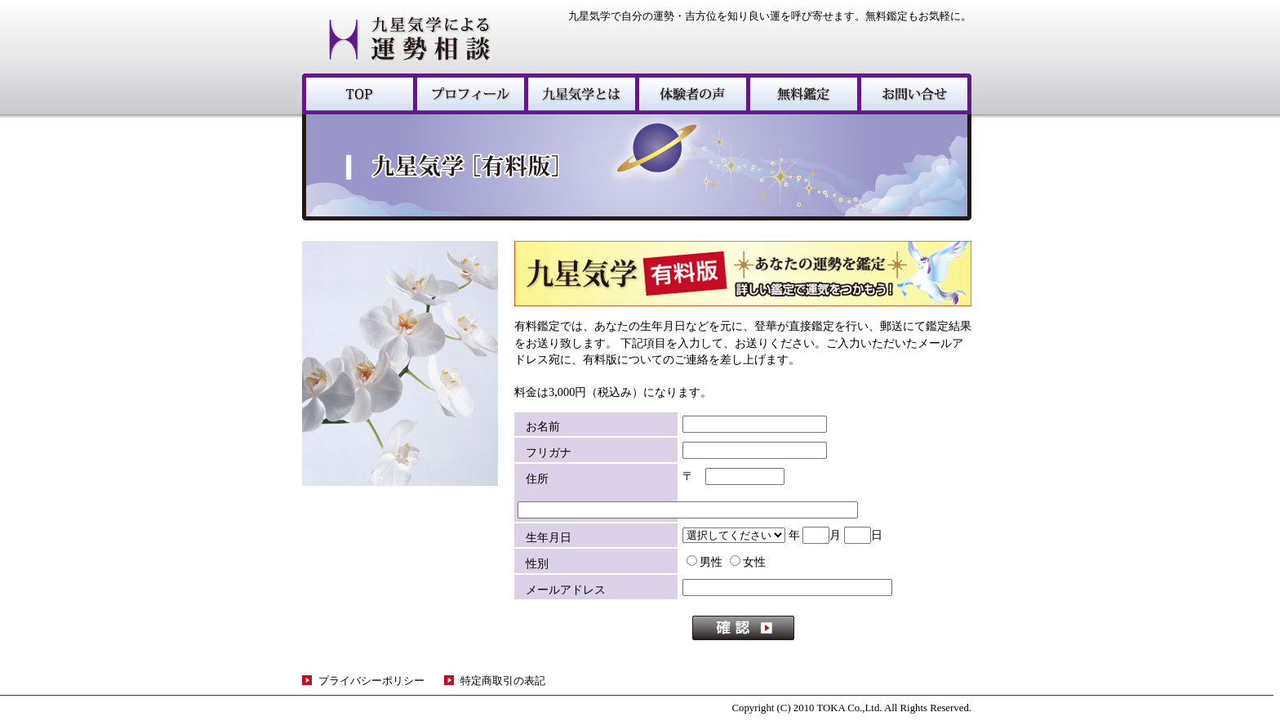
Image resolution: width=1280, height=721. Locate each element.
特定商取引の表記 (502, 681)
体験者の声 (690, 93)
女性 (748, 561)
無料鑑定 (801, 93)
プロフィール (468, 93)
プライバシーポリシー (371, 681)
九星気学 (357, 93)
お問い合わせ (914, 93)
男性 (704, 561)
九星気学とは (579, 93)
